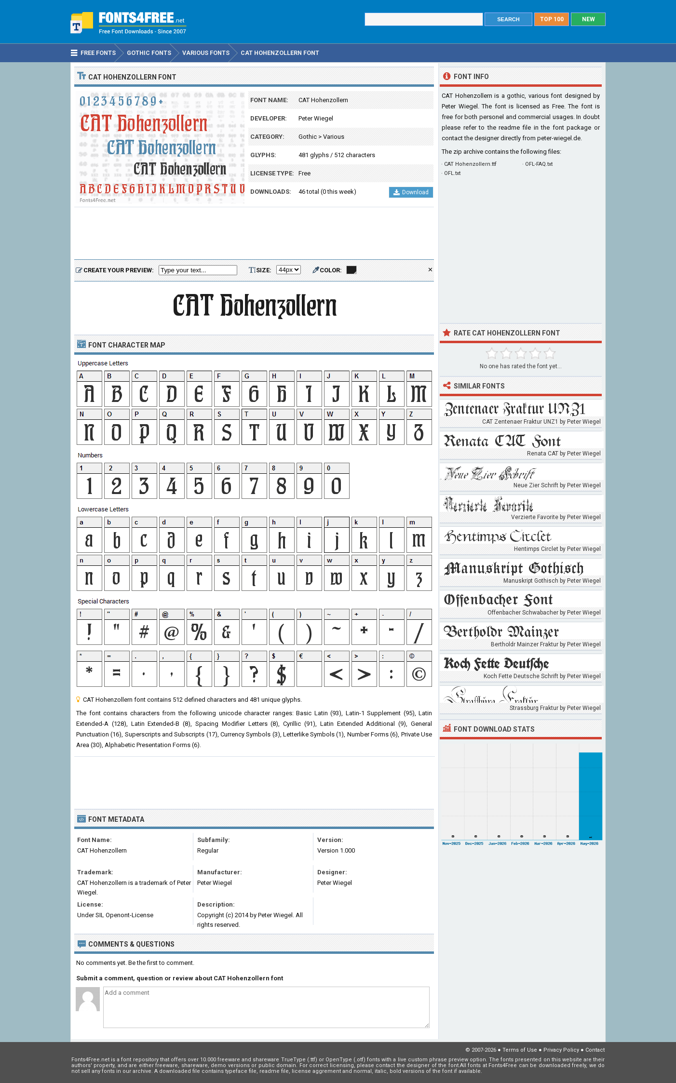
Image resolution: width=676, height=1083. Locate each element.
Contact (595, 1050)
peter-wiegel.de (559, 138)
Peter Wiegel (315, 118)
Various (333, 136)
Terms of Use (519, 1050)
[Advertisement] (254, 233)
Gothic (307, 136)
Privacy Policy (561, 1050)
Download (411, 192)
